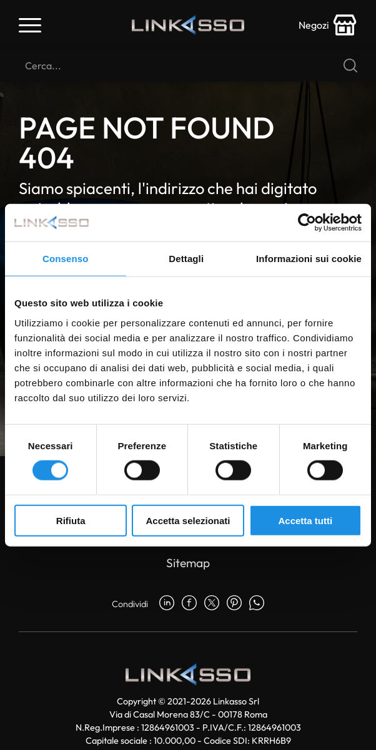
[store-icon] (328, 24)
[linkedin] (166, 604)
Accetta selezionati (188, 520)
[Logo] (188, 25)
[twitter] (211, 604)
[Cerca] (188, 65)
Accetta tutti (305, 520)
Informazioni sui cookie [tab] (309, 258)
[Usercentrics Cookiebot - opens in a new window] (307, 222)
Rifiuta (71, 520)
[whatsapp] (256, 604)
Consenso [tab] (65, 258)
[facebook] (189, 604)
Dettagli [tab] (186, 258)
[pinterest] (234, 604)
